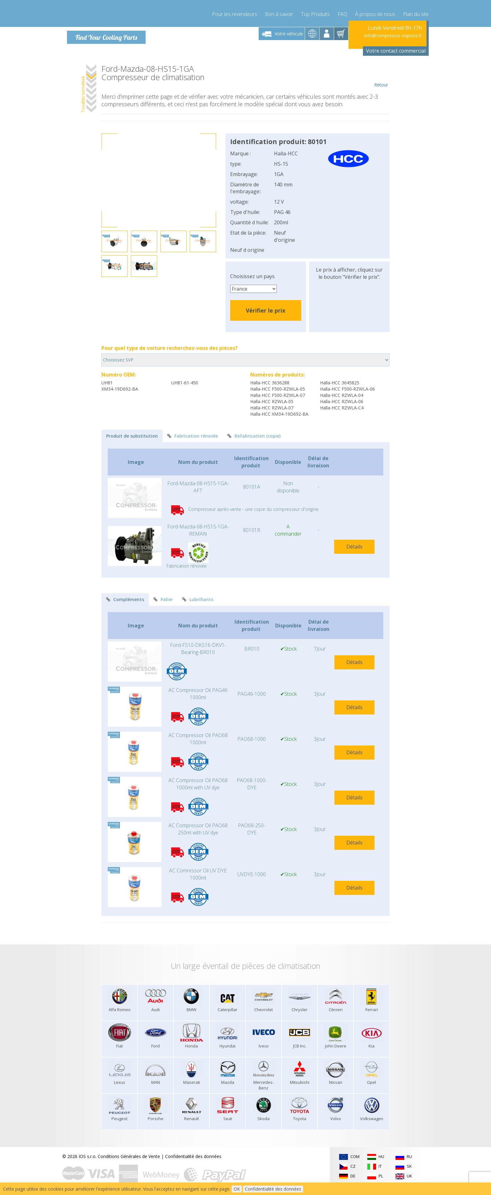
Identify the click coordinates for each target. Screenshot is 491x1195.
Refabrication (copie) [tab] (254, 436)
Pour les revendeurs (234, 12)
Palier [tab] (163, 599)
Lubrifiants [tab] (197, 599)
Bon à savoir (279, 12)
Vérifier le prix (265, 310)
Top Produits (315, 12)
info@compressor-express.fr (393, 35)
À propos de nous (375, 12)
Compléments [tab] (125, 599)
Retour (381, 75)
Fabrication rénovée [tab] (192, 436)
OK (237, 1189)
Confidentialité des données (193, 1156)
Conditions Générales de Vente (129, 1156)
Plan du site (416, 12)
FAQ (342, 12)
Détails (354, 546)
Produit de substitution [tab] (132, 436)
